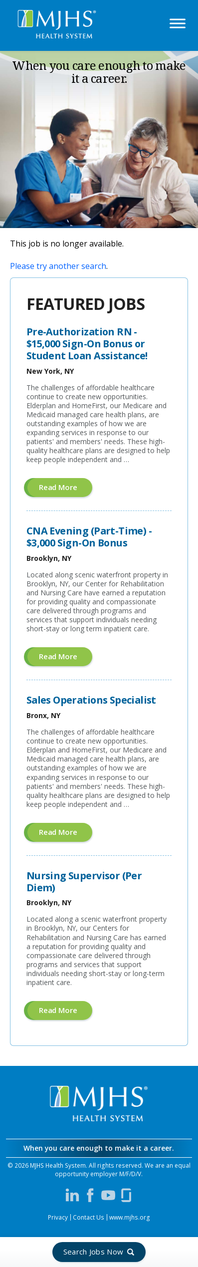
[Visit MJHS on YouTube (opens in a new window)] (108, 1195)
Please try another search (58, 265)
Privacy (58, 1217)
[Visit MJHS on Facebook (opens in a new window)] (90, 1195)
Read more (65, 489)
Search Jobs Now (93, 1252)
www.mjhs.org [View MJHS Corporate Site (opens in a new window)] (129, 1217)
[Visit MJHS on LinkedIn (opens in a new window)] (72, 1195)
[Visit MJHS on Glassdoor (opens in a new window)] (126, 1195)
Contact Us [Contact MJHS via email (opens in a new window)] (88, 1217)
